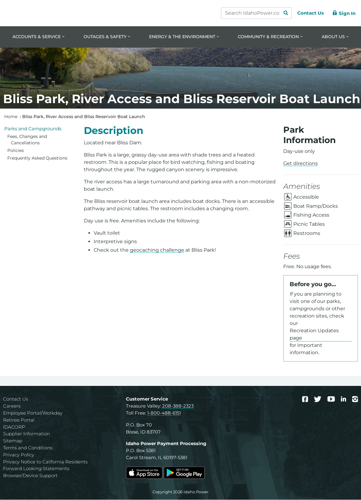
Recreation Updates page (314, 334)
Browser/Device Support (30, 476)
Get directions (300, 164)
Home (10, 117)
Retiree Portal (18, 420)
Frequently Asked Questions (37, 158)
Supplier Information (26, 434)
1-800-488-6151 (164, 413)
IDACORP (14, 427)
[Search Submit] (283, 13)
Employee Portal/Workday (33, 413)
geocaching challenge (157, 250)
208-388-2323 (178, 406)
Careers (11, 406)
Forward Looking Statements (36, 469)
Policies (15, 150)
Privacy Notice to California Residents (45, 462)
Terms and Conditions (27, 448)
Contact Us (15, 399)
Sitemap (12, 441)
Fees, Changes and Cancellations (27, 140)
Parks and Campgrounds (32, 129)
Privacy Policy (18, 455)
